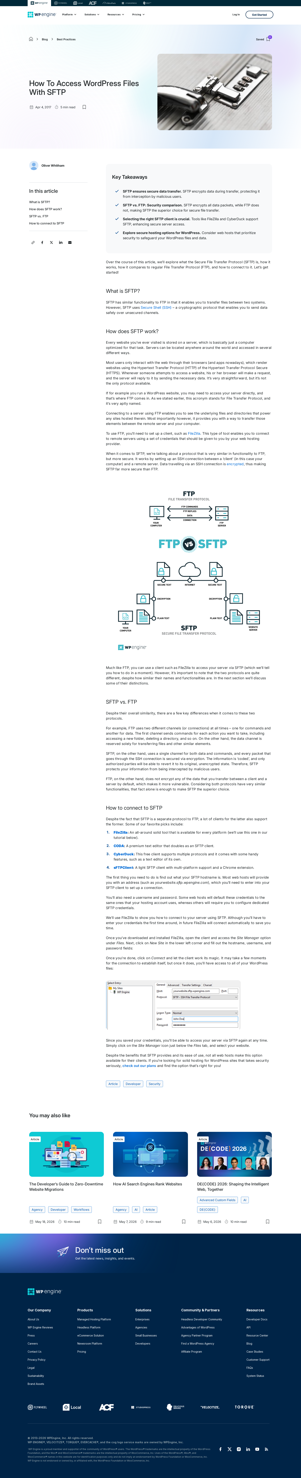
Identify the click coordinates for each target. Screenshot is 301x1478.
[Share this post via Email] (70, 242)
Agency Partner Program (197, 1335)
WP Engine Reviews (40, 1327)
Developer (133, 1084)
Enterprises (142, 1319)
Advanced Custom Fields (217, 1200)
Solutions (91, 14)
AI (136, 1210)
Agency (37, 1210)
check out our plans (139, 1066)
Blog (45, 39)
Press (31, 1335)
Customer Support (258, 1359)
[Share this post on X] (51, 242)
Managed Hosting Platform (94, 1319)
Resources (116, 14)
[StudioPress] (129, 3)
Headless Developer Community (201, 1319)
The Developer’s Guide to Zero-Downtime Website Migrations (66, 1187)
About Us (33, 1319)
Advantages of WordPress (198, 1327)
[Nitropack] (109, 3)
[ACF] (93, 3)
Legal (31, 1367)
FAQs (249, 1367)
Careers (33, 1343)
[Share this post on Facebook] (42, 242)
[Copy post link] (33, 242)
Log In (236, 14)
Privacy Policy (36, 1359)
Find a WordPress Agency (197, 1343)
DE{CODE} (207, 1210)
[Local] (78, 3)
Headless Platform (88, 1327)
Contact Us (34, 1351)
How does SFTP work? (45, 209)
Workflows (81, 1210)
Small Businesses (146, 1335)
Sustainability (36, 1375)
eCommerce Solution (90, 1335)
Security (154, 1084)
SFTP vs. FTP (38, 216)
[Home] (42, 14)
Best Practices (66, 39)
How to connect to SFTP (46, 223)
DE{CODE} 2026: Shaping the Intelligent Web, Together (233, 1187)
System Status (255, 1375)
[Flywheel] (60, 3)
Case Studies (254, 1351)
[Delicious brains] (147, 3)
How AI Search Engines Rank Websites (147, 1184)
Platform (69, 14)
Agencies (141, 1327)
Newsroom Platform (89, 1343)
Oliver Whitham (52, 165)
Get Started (259, 14)
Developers (142, 1343)
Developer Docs (256, 1319)
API (248, 1327)
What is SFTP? (39, 202)
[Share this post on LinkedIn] (60, 242)
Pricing (138, 14)
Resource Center (257, 1335)
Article (113, 1084)
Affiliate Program (191, 1351)
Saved (264, 39)
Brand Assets (36, 1383)
